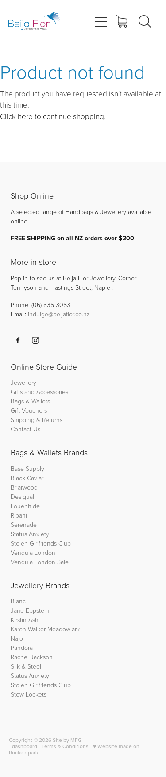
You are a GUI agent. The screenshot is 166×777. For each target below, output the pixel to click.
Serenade (24, 524)
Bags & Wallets (30, 401)
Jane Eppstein (31, 610)
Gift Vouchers (29, 410)
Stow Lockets (28, 694)
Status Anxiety (30, 534)
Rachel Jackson (32, 657)
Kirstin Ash (25, 619)
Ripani (19, 515)
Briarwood (24, 487)
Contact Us (25, 429)
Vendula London (33, 552)
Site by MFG (67, 740)
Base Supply (27, 468)
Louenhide (25, 506)
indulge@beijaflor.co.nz (59, 314)
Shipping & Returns (36, 419)
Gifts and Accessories (39, 391)
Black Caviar (27, 478)
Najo (17, 638)
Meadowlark (63, 629)
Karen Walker (28, 629)
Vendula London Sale (40, 562)
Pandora (22, 647)
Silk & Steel (26, 666)
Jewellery (23, 382)
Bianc (19, 601)
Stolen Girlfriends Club (41, 543)
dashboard (24, 746)
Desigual (22, 496)
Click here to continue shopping (52, 116)
